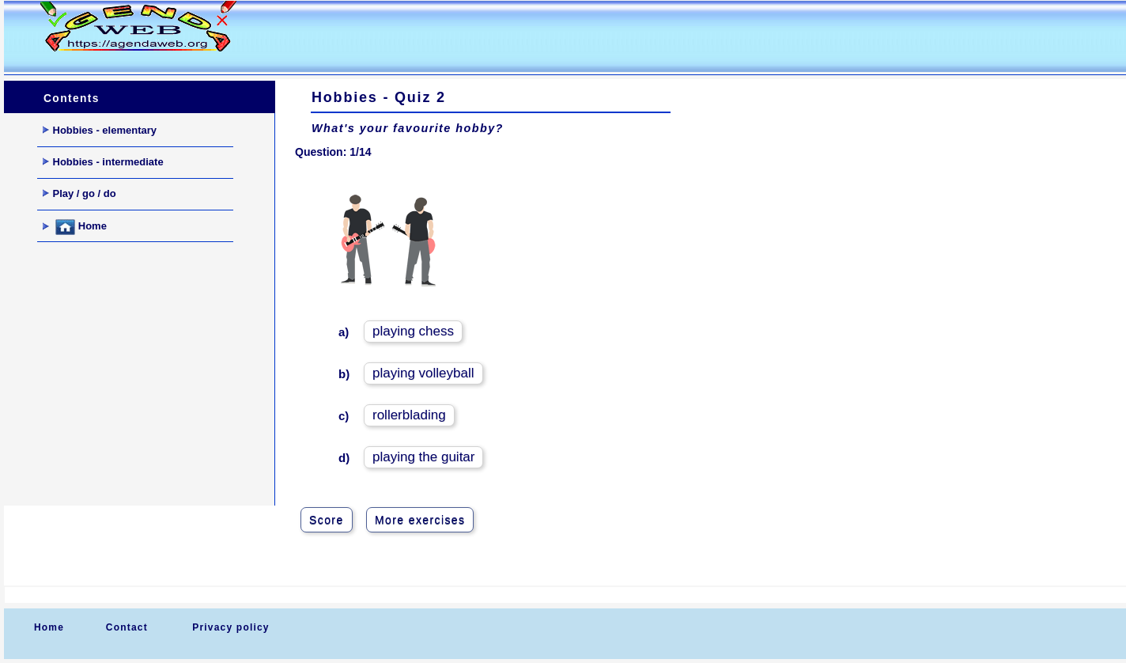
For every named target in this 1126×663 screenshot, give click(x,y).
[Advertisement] (560, 36)
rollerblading (409, 414)
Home (75, 227)
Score (326, 519)
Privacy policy (231, 627)
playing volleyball (423, 373)
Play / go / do (79, 193)
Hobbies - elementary (100, 130)
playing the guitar (423, 456)
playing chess (413, 331)
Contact (127, 627)
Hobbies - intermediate (103, 162)
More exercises (420, 519)
